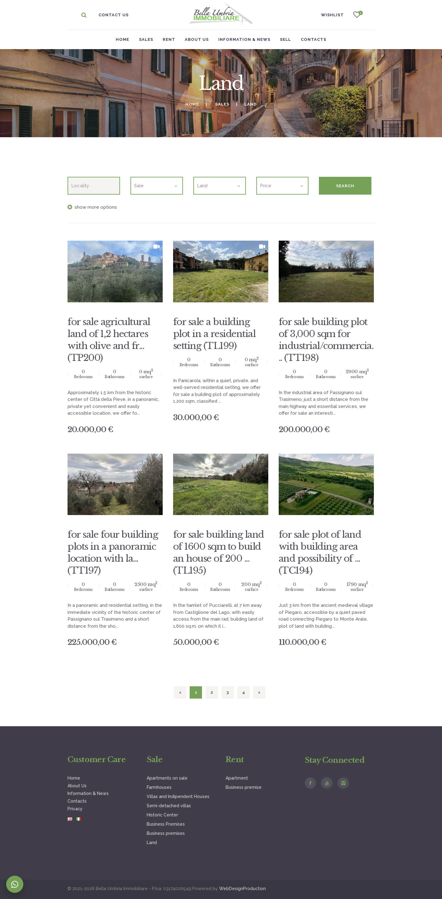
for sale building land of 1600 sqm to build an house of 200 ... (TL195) (218, 552)
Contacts (77, 801)
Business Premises (166, 824)
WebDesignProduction (242, 888)
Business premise (244, 787)
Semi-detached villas (169, 805)
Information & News (88, 793)
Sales (222, 104)
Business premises (166, 833)
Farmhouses (159, 787)
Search (345, 186)
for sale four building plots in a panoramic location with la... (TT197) (113, 552)
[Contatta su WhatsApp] (14, 884)
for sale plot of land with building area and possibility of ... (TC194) (320, 552)
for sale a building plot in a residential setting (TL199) (214, 333)
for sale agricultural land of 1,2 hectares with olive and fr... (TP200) (109, 339)
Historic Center (162, 814)
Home (122, 39)
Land (152, 842)
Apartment (237, 778)
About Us (77, 785)
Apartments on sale (167, 778)
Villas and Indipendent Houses (178, 796)
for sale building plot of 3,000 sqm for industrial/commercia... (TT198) (326, 339)
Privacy (75, 808)
